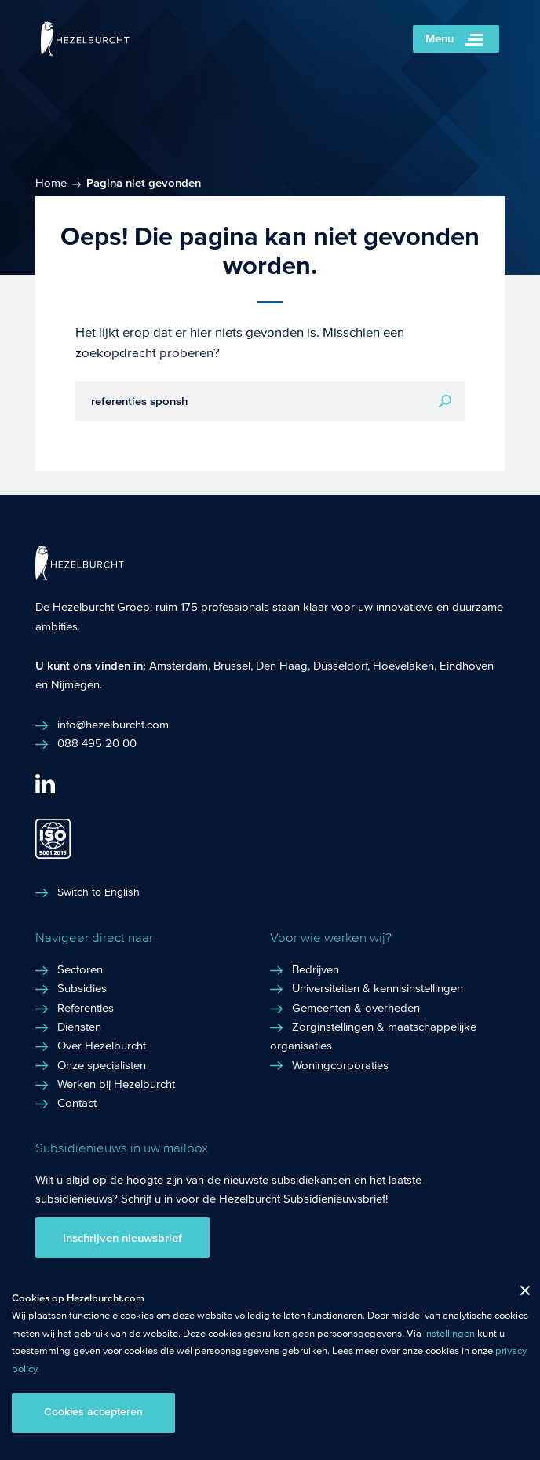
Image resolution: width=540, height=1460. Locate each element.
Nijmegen (75, 684)
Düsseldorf (340, 666)
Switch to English (98, 892)
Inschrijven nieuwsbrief (122, 1238)
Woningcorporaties (340, 1065)
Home (51, 183)
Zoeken (445, 401)
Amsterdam (178, 666)
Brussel (231, 666)
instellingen (449, 1333)
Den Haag (282, 666)
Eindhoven (467, 666)
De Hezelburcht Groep (92, 607)
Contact (77, 1103)
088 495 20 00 (97, 743)
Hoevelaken (403, 666)
